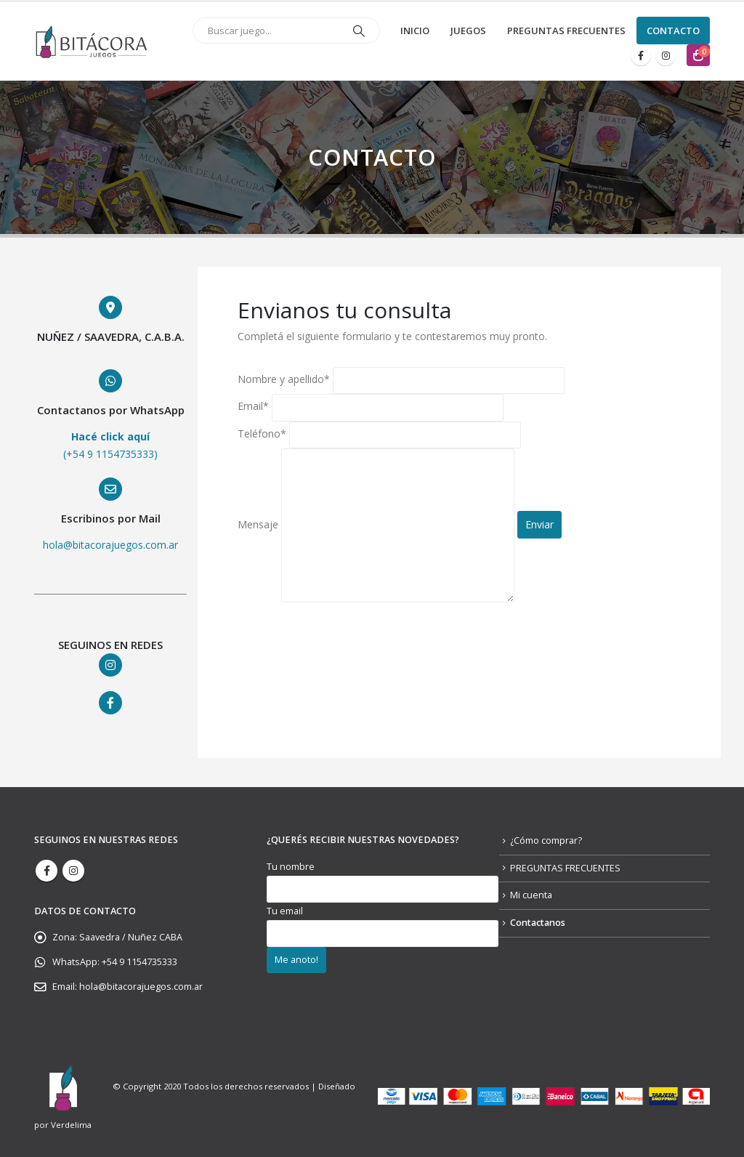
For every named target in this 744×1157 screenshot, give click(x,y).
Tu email (382, 922)
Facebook (46, 871)
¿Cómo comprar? (546, 840)
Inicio (414, 30)
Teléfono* (379, 433)
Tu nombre (382, 877)
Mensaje (376, 524)
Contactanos (537, 922)
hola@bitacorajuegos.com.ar (141, 986)
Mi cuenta (531, 895)
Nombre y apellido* (401, 379)
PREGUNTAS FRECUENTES (566, 30)
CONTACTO (673, 30)
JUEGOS (468, 30)
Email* (371, 407)
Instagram (73, 871)
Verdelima (71, 1124)
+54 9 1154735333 (139, 962)
